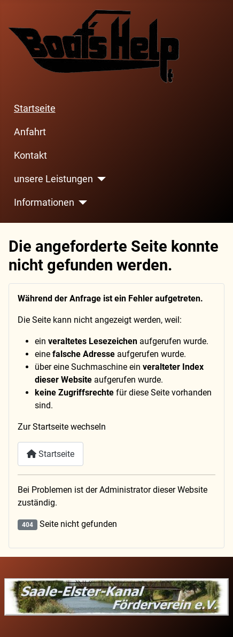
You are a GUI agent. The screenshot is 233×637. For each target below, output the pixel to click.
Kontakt (30, 155)
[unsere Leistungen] (99, 179)
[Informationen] (81, 202)
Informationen (44, 202)
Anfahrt (30, 132)
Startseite (35, 108)
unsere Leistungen (53, 179)
